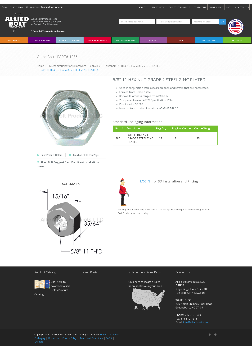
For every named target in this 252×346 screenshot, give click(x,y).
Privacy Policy (69, 338)
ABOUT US (143, 7)
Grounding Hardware (125, 40)
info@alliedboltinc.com (49, 7)
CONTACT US (200, 7)
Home (40, 66)
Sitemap (39, 341)
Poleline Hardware (42, 40)
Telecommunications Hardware (67, 66)
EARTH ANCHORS (14, 40)
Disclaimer (53, 338)
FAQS (228, 7)
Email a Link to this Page (86, 154)
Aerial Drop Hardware (69, 40)
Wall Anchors (209, 40)
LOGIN (145, 181)
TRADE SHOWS (158, 7)
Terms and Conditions (91, 338)
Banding (153, 40)
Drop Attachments (97, 40)
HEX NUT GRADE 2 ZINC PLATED (141, 66)
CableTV (95, 66)
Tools (181, 40)
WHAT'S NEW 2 (216, 7)
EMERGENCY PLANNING (179, 7)
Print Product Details (51, 154)
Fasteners (237, 40)
